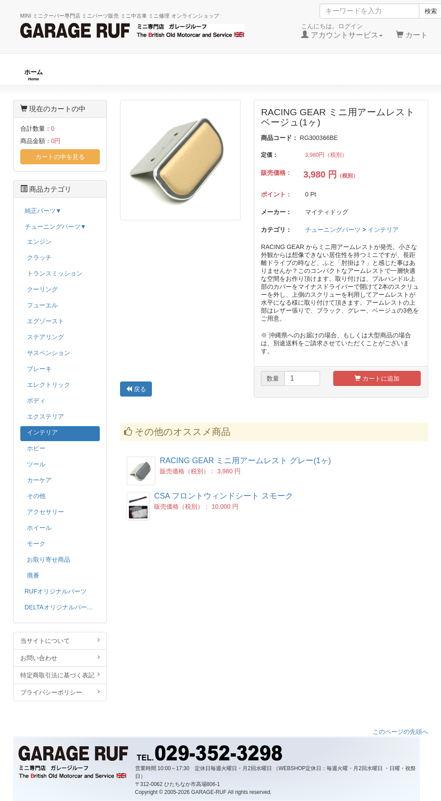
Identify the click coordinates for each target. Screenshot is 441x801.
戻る (136, 389)
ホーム (33, 74)
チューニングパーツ (224, 74)
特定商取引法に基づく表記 (60, 675)
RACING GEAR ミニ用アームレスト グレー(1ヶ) (245, 460)
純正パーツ (315, 74)
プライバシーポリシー (60, 692)
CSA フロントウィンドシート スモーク (223, 495)
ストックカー (398, 74)
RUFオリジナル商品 (119, 74)
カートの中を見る (60, 156)
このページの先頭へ (400, 731)
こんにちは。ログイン (342, 31)
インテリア (383, 229)
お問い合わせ (60, 657)
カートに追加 (377, 378)
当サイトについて (60, 640)
